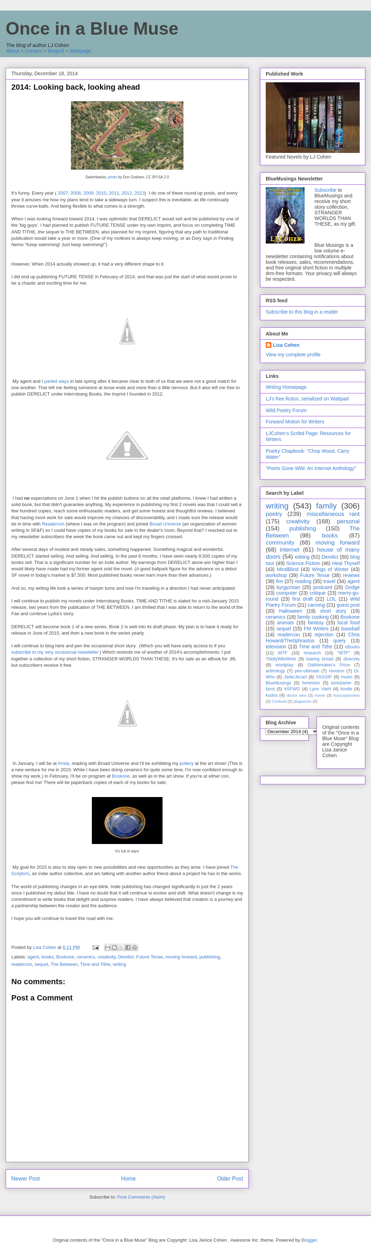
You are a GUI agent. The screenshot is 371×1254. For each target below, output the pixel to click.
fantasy (316, 622)
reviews (351, 575)
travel (329, 581)
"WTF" (343, 652)
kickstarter (341, 683)
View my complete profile (293, 354)
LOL (331, 599)
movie (319, 695)
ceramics (86, 956)
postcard (322, 587)
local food (348, 622)
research (312, 652)
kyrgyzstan (288, 587)
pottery (186, 763)
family (326, 505)
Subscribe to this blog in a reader (302, 312)
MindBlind (287, 569)
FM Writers (316, 628)
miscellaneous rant (333, 514)
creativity (106, 956)
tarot (270, 689)
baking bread (319, 658)
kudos (272, 695)
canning (316, 605)
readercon (21, 964)
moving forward (181, 956)
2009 (88, 193)
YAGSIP (324, 676)
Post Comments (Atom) (141, 1197)
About (12, 51)
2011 (114, 193)
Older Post (230, 1179)
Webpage (80, 51)
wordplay (284, 664)
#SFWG (292, 689)
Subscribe (325, 190)
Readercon (53, 524)
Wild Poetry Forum (286, 410)
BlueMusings (278, 683)
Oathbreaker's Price (328, 664)
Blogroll (56, 51)
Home (128, 1179)
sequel (41, 964)
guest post (348, 605)
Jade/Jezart (295, 676)
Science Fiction (303, 563)
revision (336, 670)
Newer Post (25, 1179)
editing (302, 557)
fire (279, 581)
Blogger (309, 1240)
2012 (127, 193)
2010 (101, 193)
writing (119, 964)
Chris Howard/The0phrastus (313, 637)
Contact (33, 51)
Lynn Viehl (320, 689)
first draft (302, 599)
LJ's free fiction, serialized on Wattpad (307, 399)
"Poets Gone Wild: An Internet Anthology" (311, 468)
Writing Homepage (286, 387)
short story (333, 611)
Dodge (352, 587)
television (276, 646)
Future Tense (149, 956)
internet (290, 549)
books (47, 956)
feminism (311, 683)
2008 (76, 193)
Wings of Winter (330, 569)
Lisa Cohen (286, 345)
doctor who (296, 695)
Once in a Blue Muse (92, 28)
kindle (346, 689)
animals (285, 622)
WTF (282, 652)
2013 (140, 193)
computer (286, 593)
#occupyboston (346, 695)
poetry (274, 514)
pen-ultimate (307, 670)
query (340, 640)
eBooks (352, 646)
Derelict (126, 956)
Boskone (121, 776)
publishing (209, 956)
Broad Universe (165, 524)
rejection (323, 634)
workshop (276, 575)
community (280, 542)
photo (112, 177)
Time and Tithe (95, 964)
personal (348, 521)
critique (317, 593)
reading (303, 581)
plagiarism (302, 701)
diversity (351, 658)
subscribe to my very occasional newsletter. (55, 652)
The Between (64, 964)
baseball (350, 628)
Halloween (290, 611)
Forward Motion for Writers (295, 421)
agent (33, 956)
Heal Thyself (346, 563)
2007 (63, 193)
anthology (275, 670)
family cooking (313, 617)
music (347, 676)
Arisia (63, 763)
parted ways (56, 381)
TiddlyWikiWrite (281, 658)
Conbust (279, 701)
